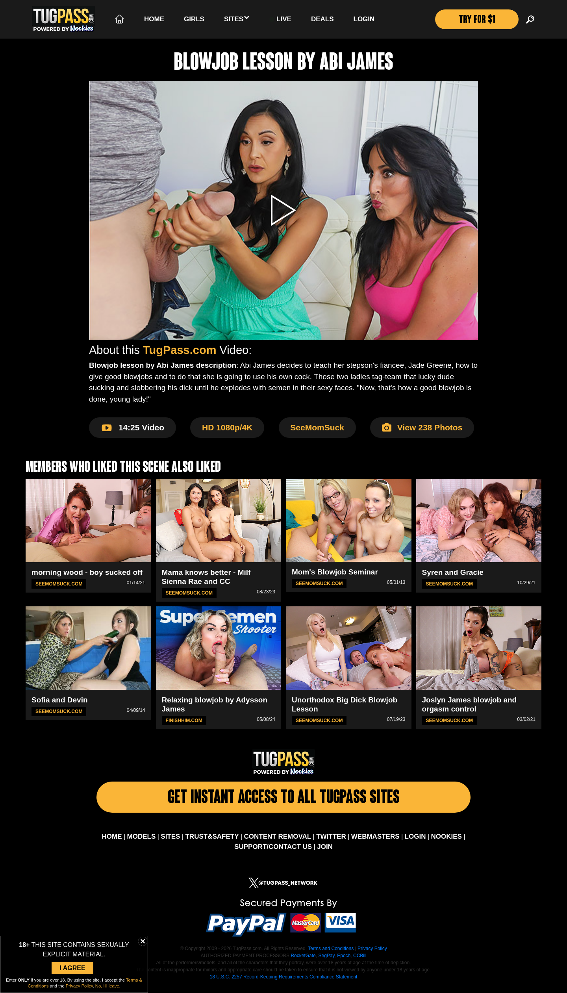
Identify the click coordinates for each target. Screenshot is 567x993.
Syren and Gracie (453, 572)
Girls (194, 19)
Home (154, 19)
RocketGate (303, 962)
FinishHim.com (184, 720)
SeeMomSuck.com (58, 584)
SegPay (326, 962)
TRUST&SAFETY (212, 843)
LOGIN (415, 843)
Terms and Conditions (331, 955)
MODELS (141, 843)
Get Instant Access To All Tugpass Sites (283, 801)
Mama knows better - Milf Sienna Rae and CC (206, 576)
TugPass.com (179, 350)
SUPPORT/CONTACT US (273, 852)
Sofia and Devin (60, 700)
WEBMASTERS (375, 843)
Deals (322, 19)
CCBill (359, 962)
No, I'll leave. (107, 986)
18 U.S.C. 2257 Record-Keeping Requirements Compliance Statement (284, 983)
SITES (170, 843)
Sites (237, 18)
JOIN (325, 852)
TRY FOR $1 (476, 21)
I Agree (72, 968)
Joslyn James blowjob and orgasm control (469, 704)
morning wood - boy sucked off (87, 572)
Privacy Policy (372, 955)
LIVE (280, 19)
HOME (112, 843)
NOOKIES (446, 843)
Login (364, 19)
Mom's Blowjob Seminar (335, 572)
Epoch (343, 962)
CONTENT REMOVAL (277, 843)
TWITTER (331, 843)
